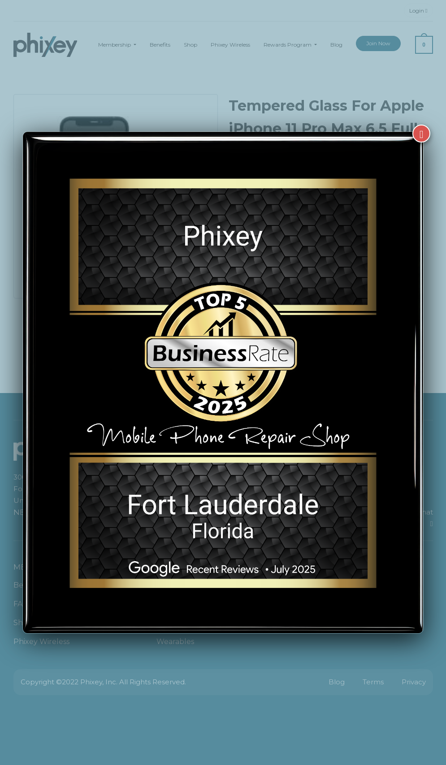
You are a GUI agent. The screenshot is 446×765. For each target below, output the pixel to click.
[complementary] (381, 715)
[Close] (421, 134)
